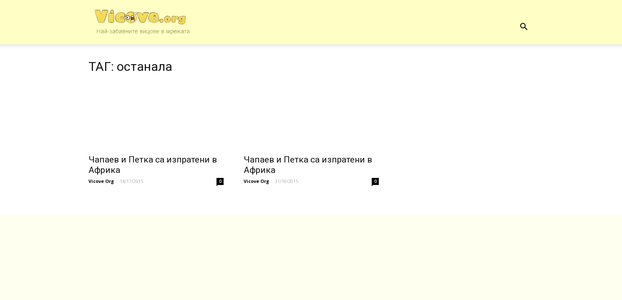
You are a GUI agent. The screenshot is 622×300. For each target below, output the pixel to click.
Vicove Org (101, 181)
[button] (524, 27)
